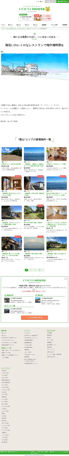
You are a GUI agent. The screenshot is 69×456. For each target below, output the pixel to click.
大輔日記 (4, 432)
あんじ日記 (5, 377)
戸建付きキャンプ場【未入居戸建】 (11, 164)
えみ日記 (4, 392)
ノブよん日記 (5, 435)
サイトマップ (50, 349)
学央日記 (4, 370)
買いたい (4, 333)
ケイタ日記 (5, 399)
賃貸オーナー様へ (6, 352)
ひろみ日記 (5, 439)
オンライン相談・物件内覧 (54, 354)
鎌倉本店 (49, 335)
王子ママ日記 (5, 423)
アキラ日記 (5, 375)
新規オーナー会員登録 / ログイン (10, 355)
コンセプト (27, 333)
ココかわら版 (27, 345)
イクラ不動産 (5, 357)
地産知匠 (26, 349)
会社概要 (49, 333)
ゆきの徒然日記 (6, 382)
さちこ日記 (5, 385)
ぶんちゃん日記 (6, 389)
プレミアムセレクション (8, 340)
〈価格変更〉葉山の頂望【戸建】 (33, 253)
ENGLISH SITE (51, 356)
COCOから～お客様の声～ (31, 335)
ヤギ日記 (4, 408)
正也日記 (4, 418)
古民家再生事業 (28, 340)
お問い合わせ (63, 1)
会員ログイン (50, 1)
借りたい (4, 335)
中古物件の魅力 (28, 347)
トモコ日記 (5, 394)
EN (42, 1)
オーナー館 (50, 340)
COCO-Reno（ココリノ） (31, 337)
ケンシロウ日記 (6, 430)
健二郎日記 (5, 442)
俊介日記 (4, 420)
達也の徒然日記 (6, 380)
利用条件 (49, 347)
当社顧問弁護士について (30, 363)
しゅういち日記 (6, 425)
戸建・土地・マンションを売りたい (11, 350)
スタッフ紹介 (27, 352)
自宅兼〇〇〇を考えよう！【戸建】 (56, 164)
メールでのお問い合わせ (34, 317)
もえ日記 (4, 416)
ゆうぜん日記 (5, 387)
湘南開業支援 (27, 342)
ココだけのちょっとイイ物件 (9, 342)
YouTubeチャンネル (29, 354)
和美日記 (4, 396)
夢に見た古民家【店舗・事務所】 (33, 222)
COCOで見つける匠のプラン (9, 337)
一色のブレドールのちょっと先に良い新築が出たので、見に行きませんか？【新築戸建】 (56, 224)
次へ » (41, 270)
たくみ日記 (5, 401)
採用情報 (49, 342)
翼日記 (3, 413)
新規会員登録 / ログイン (8, 345)
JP (38, 1)
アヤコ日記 (5, 428)
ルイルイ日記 (5, 411)
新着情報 (26, 357)
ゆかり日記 (5, 404)
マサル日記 (5, 437)
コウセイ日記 (5, 373)
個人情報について (52, 344)
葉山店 (49, 337)
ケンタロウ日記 (6, 406)
